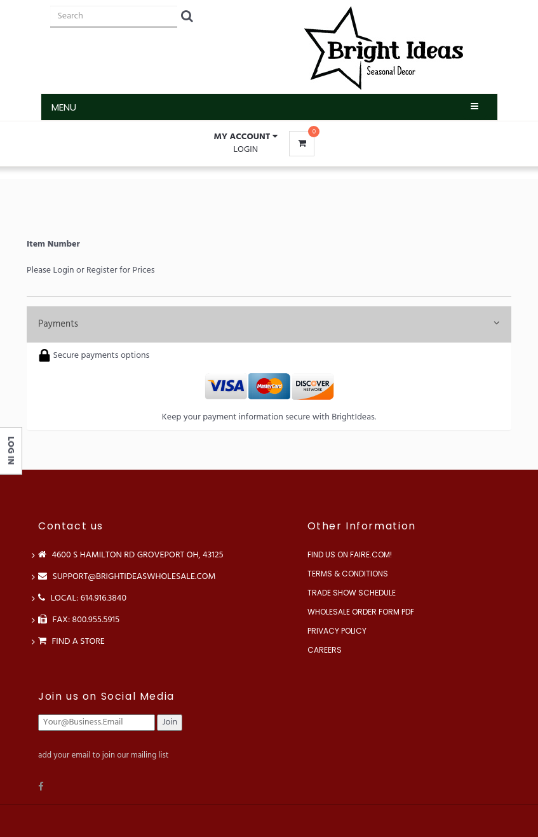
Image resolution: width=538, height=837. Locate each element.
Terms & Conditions (347, 573)
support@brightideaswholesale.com (127, 576)
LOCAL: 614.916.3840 (82, 598)
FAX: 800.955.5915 (78, 620)
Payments (269, 324)
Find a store (71, 641)
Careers (324, 649)
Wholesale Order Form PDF (360, 611)
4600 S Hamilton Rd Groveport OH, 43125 (131, 555)
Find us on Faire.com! (349, 554)
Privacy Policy (337, 630)
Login (245, 149)
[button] (246, 137)
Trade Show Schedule (351, 592)
